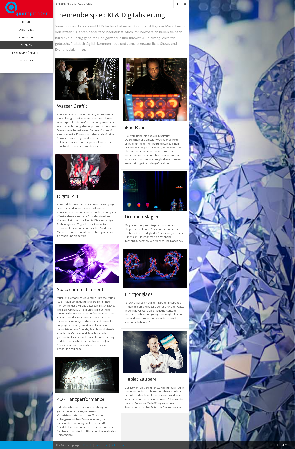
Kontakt (27, 60)
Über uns (26, 29)
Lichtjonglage (139, 294)
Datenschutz (118, 445)
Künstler (26, 37)
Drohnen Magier (142, 217)
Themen (27, 45)
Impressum (101, 445)
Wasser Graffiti (72, 106)
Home (26, 22)
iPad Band (135, 127)
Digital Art (67, 196)
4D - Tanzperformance (80, 399)
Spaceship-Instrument (80, 289)
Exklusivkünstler (26, 53)
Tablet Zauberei (141, 379)
